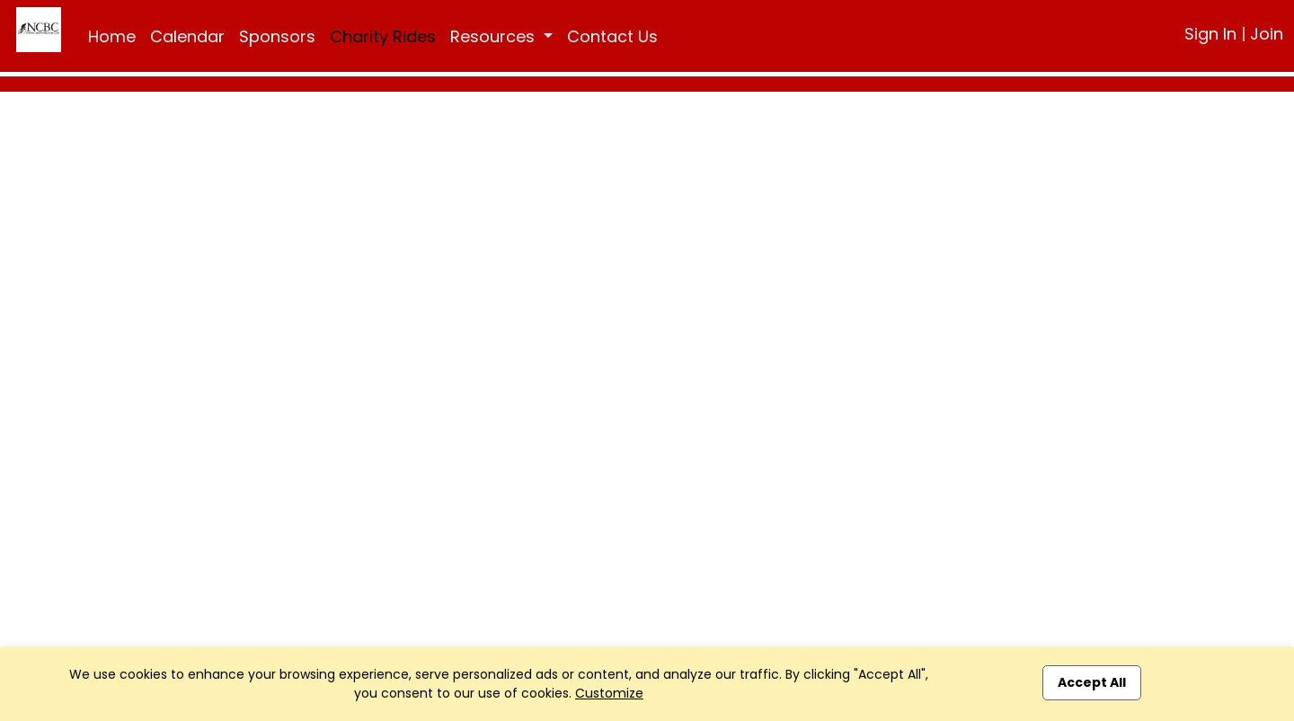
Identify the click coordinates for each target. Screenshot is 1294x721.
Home (112, 36)
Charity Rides (383, 36)
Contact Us (612, 36)
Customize (609, 693)
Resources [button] (494, 36)
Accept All (1092, 682)
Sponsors (277, 36)
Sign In (1210, 33)
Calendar (187, 36)
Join (1266, 33)
